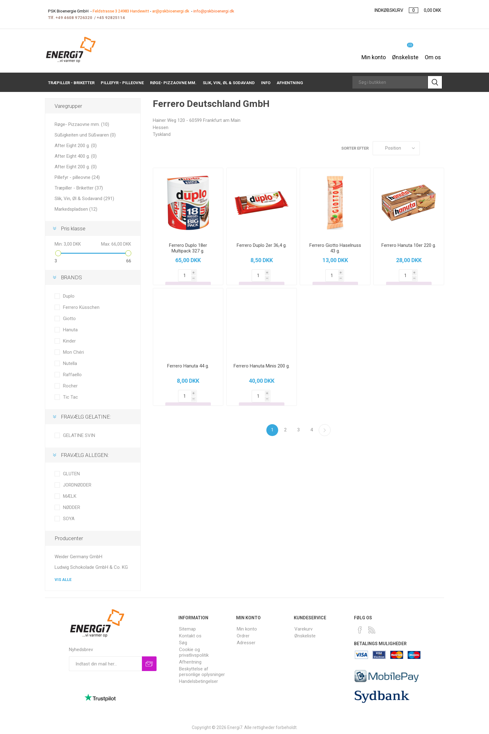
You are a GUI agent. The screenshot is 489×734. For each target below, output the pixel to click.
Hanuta (70, 330)
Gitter (427, 148)
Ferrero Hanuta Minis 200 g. (262, 366)
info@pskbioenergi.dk (213, 11)
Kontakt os (190, 636)
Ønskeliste (305, 636)
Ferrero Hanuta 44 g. (188, 366)
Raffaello (72, 374)
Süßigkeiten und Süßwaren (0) (85, 135)
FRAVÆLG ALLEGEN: (85, 455)
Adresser (246, 642)
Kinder (69, 341)
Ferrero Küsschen (81, 307)
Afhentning (190, 662)
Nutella (70, 363)
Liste (439, 148)
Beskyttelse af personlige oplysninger (202, 671)
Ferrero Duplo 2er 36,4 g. (262, 245)
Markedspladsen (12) (76, 209)
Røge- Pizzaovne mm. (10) (82, 124)
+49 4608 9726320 (74, 17)
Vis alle (63, 579)
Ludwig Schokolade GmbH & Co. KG (91, 567)
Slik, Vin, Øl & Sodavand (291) (84, 198)
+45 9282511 (110, 17)
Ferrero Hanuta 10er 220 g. (408, 245)
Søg (183, 642)
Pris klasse (73, 228)
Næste (325, 430)
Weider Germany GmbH (78, 556)
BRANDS (71, 277)
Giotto (69, 318)
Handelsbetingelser (198, 681)
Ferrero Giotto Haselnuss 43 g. (335, 248)
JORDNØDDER (77, 485)
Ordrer (243, 636)
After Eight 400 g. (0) (76, 156)
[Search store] (390, 82)
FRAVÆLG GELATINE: (86, 417)
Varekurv (303, 629)
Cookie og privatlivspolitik (194, 652)
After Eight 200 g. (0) (76, 145)
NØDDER (71, 507)
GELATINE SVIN (79, 435)
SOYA (69, 518)
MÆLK (69, 496)
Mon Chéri (73, 352)
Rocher (70, 386)
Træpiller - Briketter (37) (79, 188)
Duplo (69, 296)
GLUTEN (71, 474)
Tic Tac (70, 397)
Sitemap (187, 629)
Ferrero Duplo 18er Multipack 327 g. (188, 248)
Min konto (373, 53)
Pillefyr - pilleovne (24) (77, 177)
